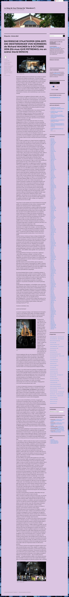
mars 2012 (52, 293)
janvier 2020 (53, 196)
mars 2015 (52, 252)
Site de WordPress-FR (54, 443)
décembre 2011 (53, 297)
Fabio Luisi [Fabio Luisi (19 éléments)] (61, 355)
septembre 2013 (53, 273)
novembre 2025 (53, 142)
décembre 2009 (53, 324)
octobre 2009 (53, 326)
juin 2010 (52, 317)
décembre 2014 (53, 256)
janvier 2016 (53, 241)
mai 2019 (52, 202)
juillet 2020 (52, 190)
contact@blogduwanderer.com (55, 97)
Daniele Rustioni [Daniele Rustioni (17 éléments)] (53, 352)
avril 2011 (52, 306)
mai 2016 (52, 236)
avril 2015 (52, 251)
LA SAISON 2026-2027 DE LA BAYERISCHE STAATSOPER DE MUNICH (57, 420)
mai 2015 (52, 250)
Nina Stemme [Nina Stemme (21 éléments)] (61, 388)
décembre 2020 (53, 185)
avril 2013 (52, 278)
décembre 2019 (53, 198)
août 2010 (52, 315)
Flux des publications (54, 440)
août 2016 (52, 233)
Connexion (52, 439)
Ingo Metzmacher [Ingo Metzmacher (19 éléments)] (54, 369)
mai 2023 (52, 162)
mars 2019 (52, 204)
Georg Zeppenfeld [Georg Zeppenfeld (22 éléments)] (54, 359)
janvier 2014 (53, 268)
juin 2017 (52, 221)
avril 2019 (52, 203)
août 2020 (52, 188)
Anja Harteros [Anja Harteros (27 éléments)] (61, 336)
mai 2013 (52, 277)
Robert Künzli (9, 71)
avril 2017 (52, 224)
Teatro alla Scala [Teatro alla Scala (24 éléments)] (53, 401)
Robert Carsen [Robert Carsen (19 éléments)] (53, 395)
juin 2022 (52, 171)
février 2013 (53, 281)
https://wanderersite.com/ (54, 47)
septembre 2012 (53, 286)
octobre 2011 (53, 299)
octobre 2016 (53, 231)
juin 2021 (52, 179)
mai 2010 (52, 318)
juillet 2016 (52, 234)
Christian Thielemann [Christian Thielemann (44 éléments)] (54, 344)
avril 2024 (52, 153)
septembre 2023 (53, 159)
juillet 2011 (52, 302)
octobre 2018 (53, 209)
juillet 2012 (52, 289)
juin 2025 (52, 145)
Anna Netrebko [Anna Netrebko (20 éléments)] (53, 338)
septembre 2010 (53, 314)
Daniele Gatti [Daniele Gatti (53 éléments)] (53, 350)
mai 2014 (52, 264)
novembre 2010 (53, 311)
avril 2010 (52, 319)
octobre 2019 (53, 199)
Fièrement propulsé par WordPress (25, 592)
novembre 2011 (53, 298)
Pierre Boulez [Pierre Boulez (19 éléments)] (61, 391)
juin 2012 (52, 290)
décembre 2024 (53, 151)
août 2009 (52, 328)
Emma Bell (6, 69)
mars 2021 (52, 183)
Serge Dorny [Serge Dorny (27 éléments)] (60, 395)
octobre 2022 (53, 168)
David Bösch (9, 67)
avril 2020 (52, 193)
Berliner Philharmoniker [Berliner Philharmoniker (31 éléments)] (55, 340)
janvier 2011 (53, 309)
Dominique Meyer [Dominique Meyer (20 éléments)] (54, 355)
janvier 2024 (53, 157)
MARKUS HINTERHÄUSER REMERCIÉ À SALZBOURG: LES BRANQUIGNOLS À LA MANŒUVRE (57, 125)
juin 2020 (52, 191)
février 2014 (53, 267)
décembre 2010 (53, 310)
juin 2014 (52, 262)
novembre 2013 (53, 270)
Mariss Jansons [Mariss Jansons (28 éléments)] (53, 388)
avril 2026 (52, 138)
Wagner (9, 64)
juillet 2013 (52, 275)
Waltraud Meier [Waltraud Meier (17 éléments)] (53, 403)
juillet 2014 (52, 261)
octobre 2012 (53, 285)
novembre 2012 (53, 284)
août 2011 (52, 301)
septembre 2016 (53, 232)
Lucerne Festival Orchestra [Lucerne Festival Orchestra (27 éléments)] (55, 384)
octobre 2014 (53, 258)
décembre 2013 (53, 269)
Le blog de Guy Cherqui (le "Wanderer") (19, 8)
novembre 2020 (53, 186)
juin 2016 (52, 235)
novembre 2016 (53, 229)
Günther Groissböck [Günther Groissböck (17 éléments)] (54, 365)
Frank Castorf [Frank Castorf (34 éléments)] (53, 357)
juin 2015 (52, 249)
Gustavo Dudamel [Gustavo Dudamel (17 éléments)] (54, 361)
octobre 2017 (53, 218)
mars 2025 (52, 149)
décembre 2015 (53, 242)
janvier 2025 (53, 150)
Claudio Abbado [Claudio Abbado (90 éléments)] (53, 346)
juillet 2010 (52, 316)
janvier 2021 (53, 184)
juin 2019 (52, 201)
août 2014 (52, 260)
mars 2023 (52, 165)
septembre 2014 (53, 259)
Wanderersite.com (57, 73)
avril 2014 (52, 265)
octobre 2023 (53, 158)
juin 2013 (52, 276)
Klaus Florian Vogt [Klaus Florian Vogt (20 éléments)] (54, 378)
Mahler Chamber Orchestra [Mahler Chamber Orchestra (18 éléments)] (55, 386)
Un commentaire (7, 75)
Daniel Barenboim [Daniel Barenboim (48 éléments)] (54, 348)
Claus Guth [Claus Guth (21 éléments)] (60, 346)
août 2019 (52, 200)
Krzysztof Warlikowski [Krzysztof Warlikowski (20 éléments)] (54, 380)
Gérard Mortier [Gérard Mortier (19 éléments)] (53, 363)
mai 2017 (52, 223)
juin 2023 (52, 161)
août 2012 (52, 287)
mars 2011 (52, 307)
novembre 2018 (53, 208)
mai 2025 (52, 146)
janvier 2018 (53, 216)
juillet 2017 (52, 220)
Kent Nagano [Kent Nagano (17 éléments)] (60, 374)
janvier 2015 (53, 254)
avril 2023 (52, 163)
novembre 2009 (53, 325)
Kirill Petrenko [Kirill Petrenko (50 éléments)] (53, 376)
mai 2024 (52, 152)
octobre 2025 (53, 143)
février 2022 (53, 175)
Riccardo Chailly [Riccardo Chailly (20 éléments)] (59, 393)
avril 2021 (52, 182)
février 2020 (53, 195)
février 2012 (53, 294)
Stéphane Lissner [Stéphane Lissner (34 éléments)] (54, 399)
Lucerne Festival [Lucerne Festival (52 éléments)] (53, 382)
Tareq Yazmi (6, 72)
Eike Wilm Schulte (7, 68)
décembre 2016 (53, 228)
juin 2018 (52, 212)
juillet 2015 (52, 248)
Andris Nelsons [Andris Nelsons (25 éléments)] (53, 336)
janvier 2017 (53, 227)
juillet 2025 (52, 144)
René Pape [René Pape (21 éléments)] (52, 393)
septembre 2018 (53, 210)
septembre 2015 (53, 245)
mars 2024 (52, 154)
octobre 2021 (53, 176)
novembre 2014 (53, 257)
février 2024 (53, 155)
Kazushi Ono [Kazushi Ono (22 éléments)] (53, 374)
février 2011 (52, 308)
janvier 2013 (53, 282)
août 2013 (52, 274)
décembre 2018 (53, 207)
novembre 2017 (53, 217)
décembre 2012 (53, 283)
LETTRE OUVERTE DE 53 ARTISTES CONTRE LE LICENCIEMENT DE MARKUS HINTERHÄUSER (57, 116)
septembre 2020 (53, 187)
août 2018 (52, 211)
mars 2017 (52, 225)
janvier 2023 (53, 167)
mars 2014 (52, 266)
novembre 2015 (53, 243)
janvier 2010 (53, 323)
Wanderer (6, 59)
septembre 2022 (53, 169)
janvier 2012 (53, 295)
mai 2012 (52, 291)
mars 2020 (52, 194)
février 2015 (53, 253)
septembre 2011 (53, 300)
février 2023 (53, 166)
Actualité (5, 62)
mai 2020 (52, 192)
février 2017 (53, 226)
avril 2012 (52, 292)
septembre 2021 (53, 177)
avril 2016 (52, 237)
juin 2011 (52, 303)
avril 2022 (52, 174)
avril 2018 (52, 215)
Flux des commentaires (55, 442)
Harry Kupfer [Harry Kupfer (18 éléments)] (53, 367)
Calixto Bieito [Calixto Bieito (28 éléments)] (53, 342)
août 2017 (52, 219)
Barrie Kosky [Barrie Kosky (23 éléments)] (61, 338)
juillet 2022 (52, 170)
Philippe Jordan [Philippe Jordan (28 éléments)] (53, 391)
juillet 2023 (52, 160)
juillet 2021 (52, 178)
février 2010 (53, 322)
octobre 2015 (53, 244)
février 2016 (53, 240)
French (56, 1)
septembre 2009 (53, 327)
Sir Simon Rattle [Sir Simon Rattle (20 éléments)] (53, 397)
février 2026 (53, 141)
